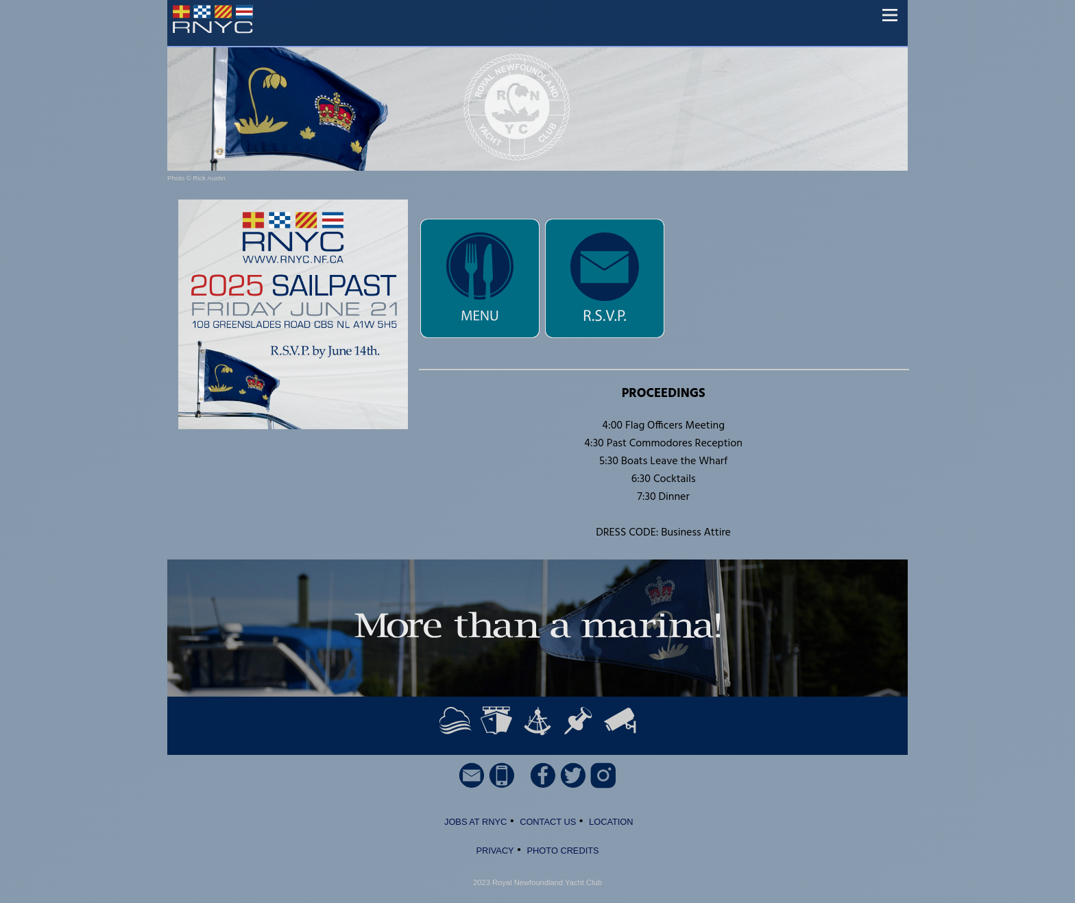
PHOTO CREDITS (563, 850)
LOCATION (611, 822)
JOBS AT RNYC (474, 822)
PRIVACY (495, 850)
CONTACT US (548, 822)
